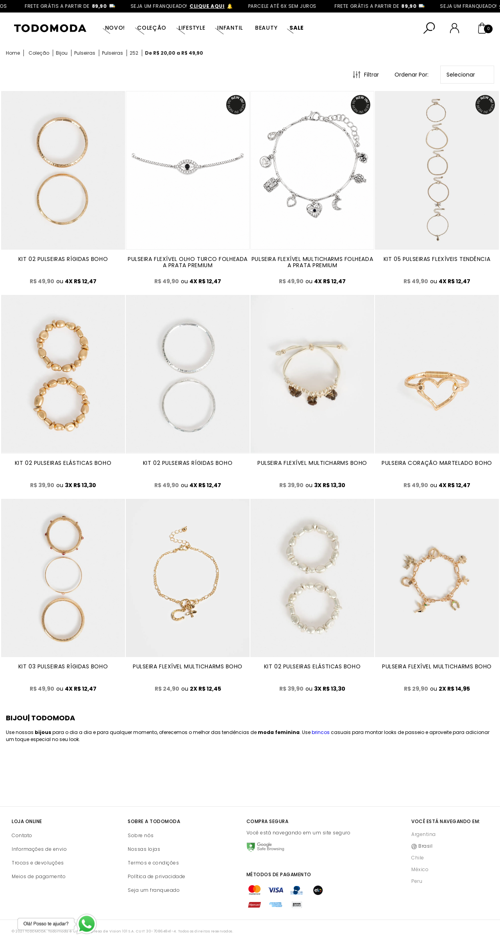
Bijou (62, 53)
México (420, 869)
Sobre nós (141, 835)
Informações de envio (39, 849)
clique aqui (214, 6)
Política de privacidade (157, 876)
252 (134, 53)
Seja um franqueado (154, 890)
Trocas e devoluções (38, 862)
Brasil (425, 846)
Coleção (151, 27)
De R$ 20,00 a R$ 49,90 (174, 53)
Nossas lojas (144, 849)
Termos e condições (153, 862)
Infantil (230, 27)
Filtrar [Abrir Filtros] (371, 75)
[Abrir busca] (429, 28)
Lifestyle (192, 27)
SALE (296, 27)
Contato (22, 835)
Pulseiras (84, 53)
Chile (417, 857)
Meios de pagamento (39, 876)
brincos (321, 732)
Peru (416, 881)
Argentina (423, 834)
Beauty (266, 27)
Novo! (115, 27)
